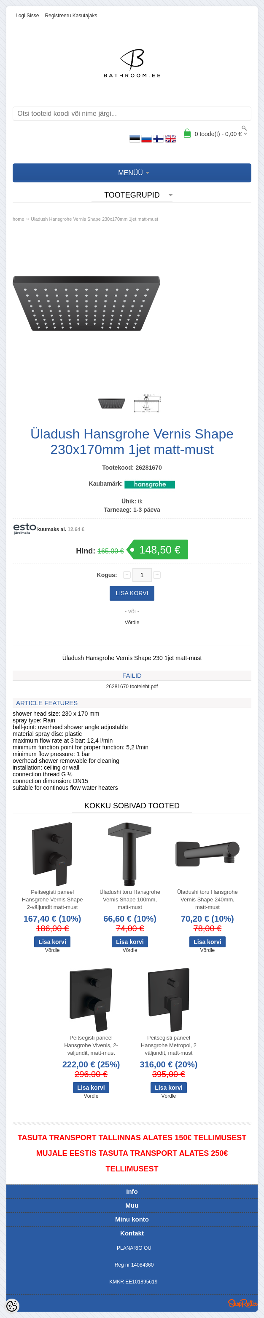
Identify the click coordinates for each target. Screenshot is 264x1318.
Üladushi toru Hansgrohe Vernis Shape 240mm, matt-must (207, 899)
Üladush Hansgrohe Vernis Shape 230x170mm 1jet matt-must (94, 219)
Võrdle (132, 623)
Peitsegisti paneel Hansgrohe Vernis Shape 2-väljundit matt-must (52, 899)
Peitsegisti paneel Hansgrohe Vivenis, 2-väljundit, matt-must (91, 1045)
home (18, 219)
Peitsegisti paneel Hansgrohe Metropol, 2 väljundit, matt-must (169, 1045)
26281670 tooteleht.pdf (132, 687)
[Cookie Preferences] (11, 1306)
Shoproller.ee (243, 1303)
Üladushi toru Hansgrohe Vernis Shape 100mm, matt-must (130, 899)
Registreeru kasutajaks (71, 16)
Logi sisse (27, 16)
